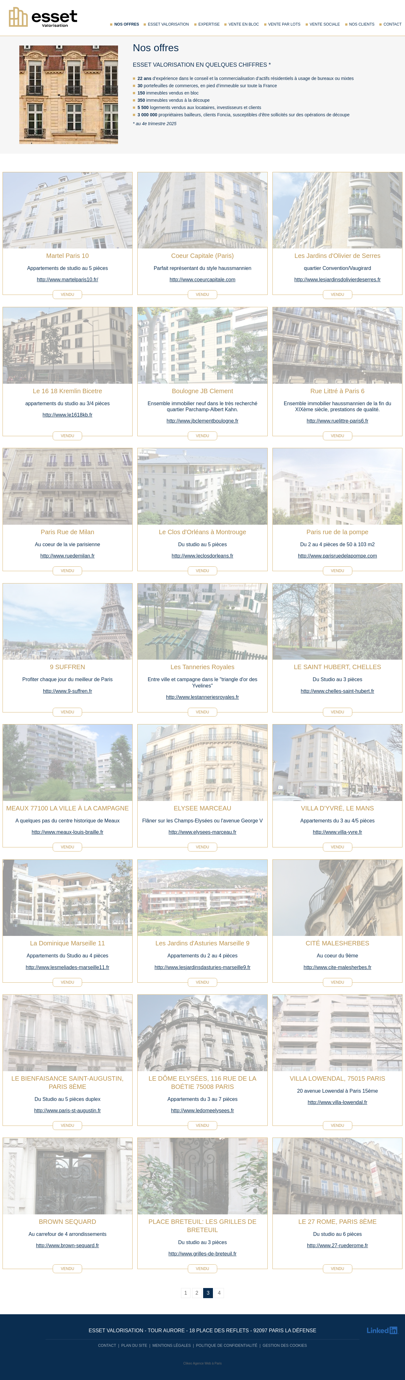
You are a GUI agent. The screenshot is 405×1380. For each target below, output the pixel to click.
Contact (392, 24)
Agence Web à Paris (207, 1363)
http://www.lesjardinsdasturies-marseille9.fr (202, 967)
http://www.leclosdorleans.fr (203, 556)
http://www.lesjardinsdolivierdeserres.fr (337, 279)
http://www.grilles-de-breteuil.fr (202, 1253)
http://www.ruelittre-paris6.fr (337, 421)
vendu (67, 294)
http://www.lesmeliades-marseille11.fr (67, 967)
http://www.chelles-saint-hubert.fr (337, 691)
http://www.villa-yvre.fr (337, 832)
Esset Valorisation (168, 24)
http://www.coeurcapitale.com (202, 279)
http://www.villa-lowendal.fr (337, 1102)
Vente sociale (325, 24)
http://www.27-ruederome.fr (337, 1245)
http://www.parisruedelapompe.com (337, 556)
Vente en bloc (243, 24)
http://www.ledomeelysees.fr (202, 1110)
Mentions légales (172, 1345)
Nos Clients (362, 24)
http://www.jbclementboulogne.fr (203, 421)
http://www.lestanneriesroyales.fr (202, 697)
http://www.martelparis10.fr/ (67, 279)
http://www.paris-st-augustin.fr (67, 1110)
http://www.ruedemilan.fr (67, 556)
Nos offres (126, 24)
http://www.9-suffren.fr (67, 691)
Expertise (209, 24)
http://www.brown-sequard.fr (67, 1245)
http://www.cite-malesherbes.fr (337, 967)
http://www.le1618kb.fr (67, 415)
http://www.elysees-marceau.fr (202, 832)
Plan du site (134, 1345)
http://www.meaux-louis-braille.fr (67, 832)
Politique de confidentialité (227, 1345)
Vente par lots (284, 24)
